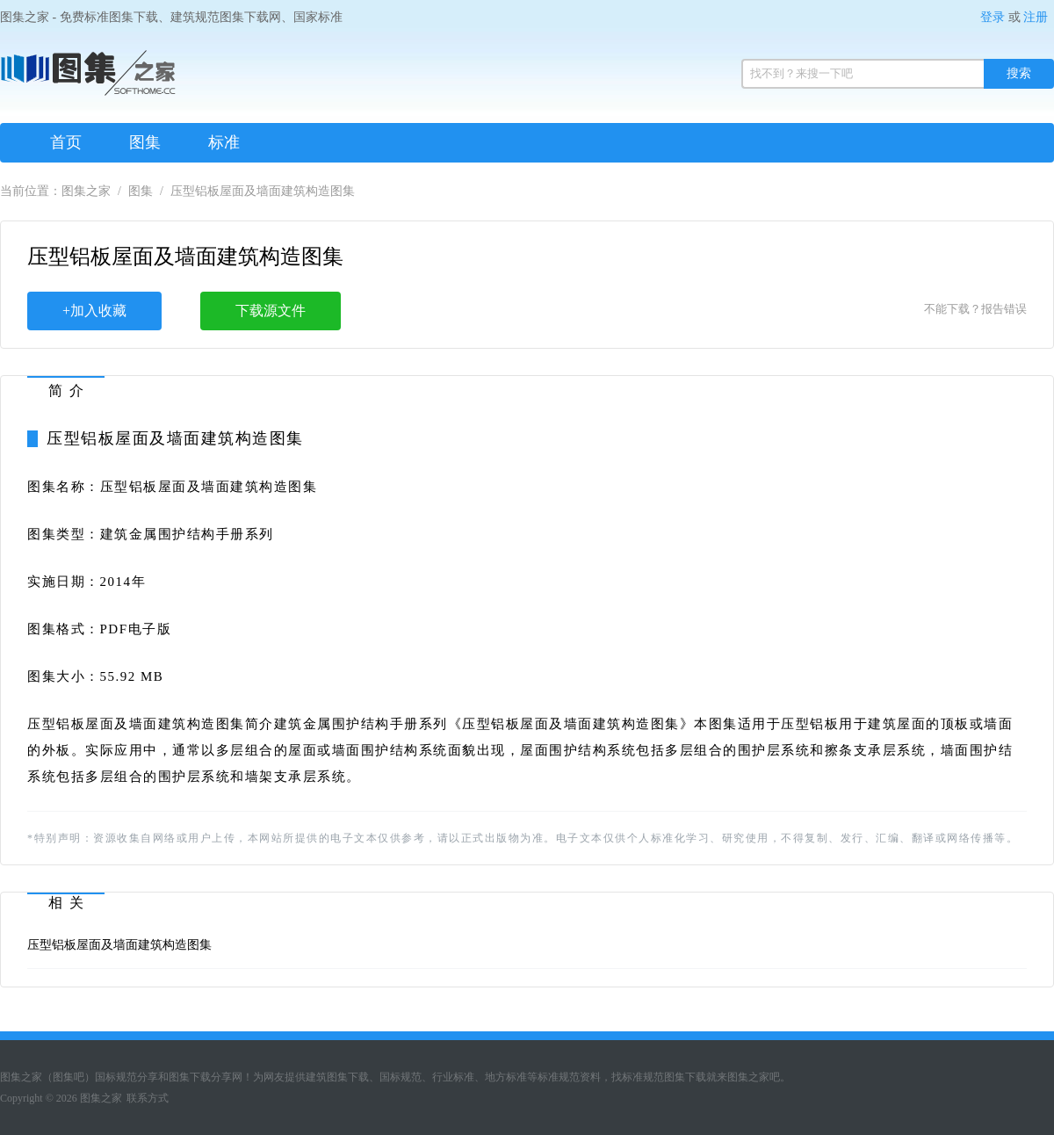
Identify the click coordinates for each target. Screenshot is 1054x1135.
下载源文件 (270, 310)
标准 (224, 142)
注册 (1035, 17)
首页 (66, 142)
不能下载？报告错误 (975, 308)
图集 (145, 142)
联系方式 (147, 1098)
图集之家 (86, 191)
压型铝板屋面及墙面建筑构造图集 (119, 944)
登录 (992, 17)
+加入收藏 (94, 310)
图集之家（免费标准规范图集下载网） (88, 79)
